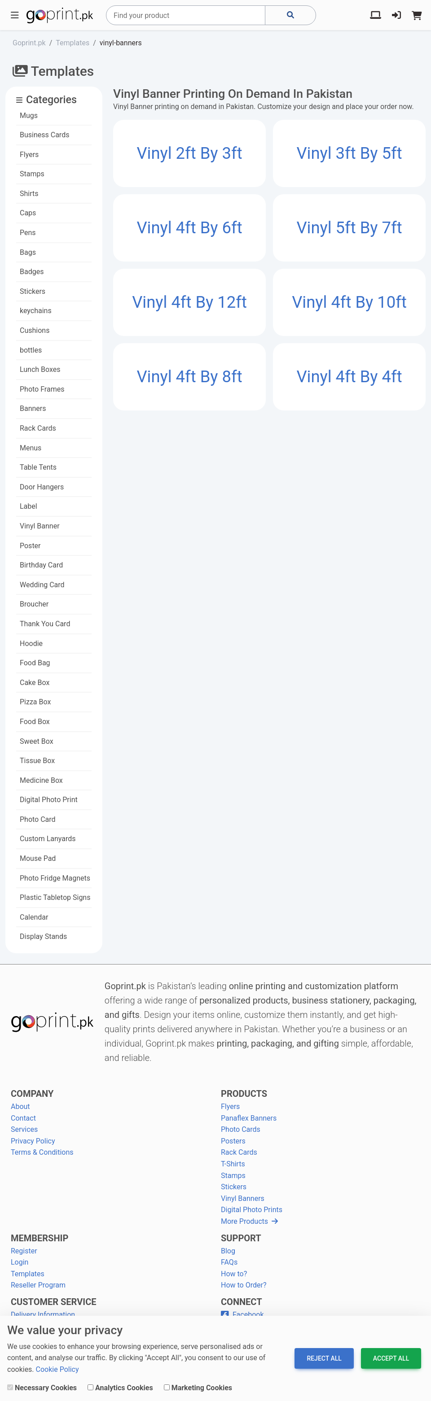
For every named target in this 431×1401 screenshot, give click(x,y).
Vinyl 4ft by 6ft (189, 227)
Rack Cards (38, 428)
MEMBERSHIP (39, 1238)
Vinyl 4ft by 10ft (349, 302)
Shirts (29, 193)
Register (24, 1251)
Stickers (32, 291)
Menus (30, 448)
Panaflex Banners (249, 1118)
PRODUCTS (244, 1093)
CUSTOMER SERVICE (53, 1301)
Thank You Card (45, 624)
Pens (28, 232)
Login (19, 1262)
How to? (234, 1274)
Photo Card (38, 819)
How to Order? (243, 1285)
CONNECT (241, 1301)
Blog (228, 1251)
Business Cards (44, 135)
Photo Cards (240, 1129)
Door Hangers (42, 487)
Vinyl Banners (242, 1198)
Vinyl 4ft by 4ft (349, 376)
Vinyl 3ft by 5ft (349, 153)
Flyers (29, 154)
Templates (27, 1274)
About (20, 1106)
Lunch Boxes (40, 369)
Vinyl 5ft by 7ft (349, 227)
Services (24, 1129)
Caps (28, 213)
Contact (23, 1118)
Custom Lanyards (48, 838)
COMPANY (32, 1093)
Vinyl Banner (40, 526)
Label (28, 506)
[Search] (185, 15)
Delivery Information (43, 1314)
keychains (36, 310)
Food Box (35, 721)
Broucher (34, 604)
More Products (249, 1221)
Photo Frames (42, 389)
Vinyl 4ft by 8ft (189, 376)
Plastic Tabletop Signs (55, 897)
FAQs (229, 1262)
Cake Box (34, 682)
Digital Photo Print (49, 799)
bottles (31, 350)
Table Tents (38, 467)
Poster (30, 545)
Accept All (391, 1358)
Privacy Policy (33, 1141)
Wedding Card (42, 584)
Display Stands (43, 936)
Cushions (34, 330)
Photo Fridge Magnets (55, 878)
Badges (32, 271)
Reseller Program (38, 1285)
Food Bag (35, 663)
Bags (28, 252)
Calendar (34, 917)
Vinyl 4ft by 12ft (189, 302)
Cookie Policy (57, 1369)
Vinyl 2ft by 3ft (189, 153)
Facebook (242, 1314)
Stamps (32, 174)
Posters (233, 1141)
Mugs (29, 115)
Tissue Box (37, 760)
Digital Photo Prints (251, 1209)
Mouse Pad (38, 858)
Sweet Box (36, 741)
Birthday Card (41, 565)
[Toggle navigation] (14, 15)
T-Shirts (233, 1164)
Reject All (324, 1358)
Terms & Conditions (42, 1152)
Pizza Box (35, 702)
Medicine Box (41, 780)
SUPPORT (241, 1238)
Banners (33, 408)
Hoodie (31, 643)
